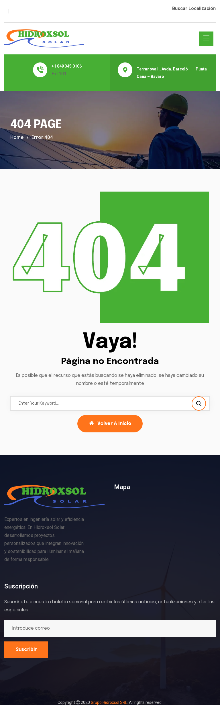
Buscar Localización (194, 8)
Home (17, 137)
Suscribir (26, 649)
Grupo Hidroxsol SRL (109, 702)
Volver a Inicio (110, 423)
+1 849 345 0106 (67, 66)
